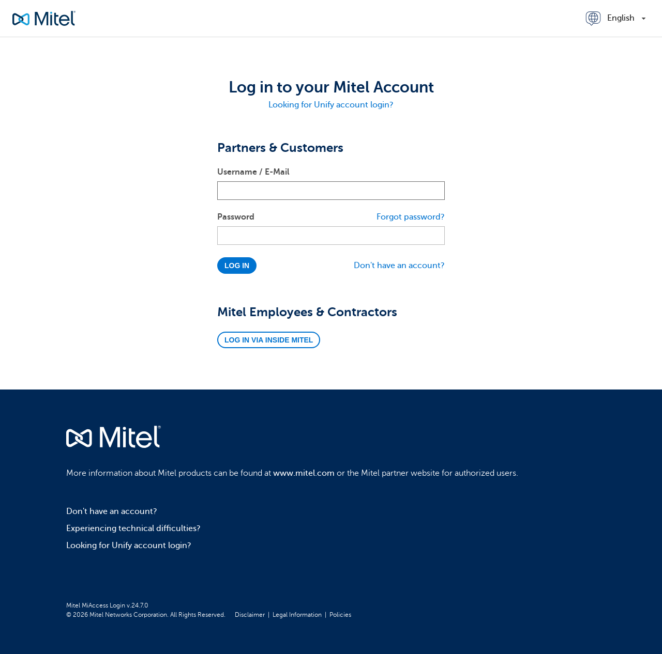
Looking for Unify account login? (331, 105)
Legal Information (297, 615)
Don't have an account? (399, 265)
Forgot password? (411, 217)
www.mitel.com (304, 473)
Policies (340, 615)
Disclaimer (250, 615)
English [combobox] (621, 18)
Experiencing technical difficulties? (133, 528)
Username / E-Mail (253, 172)
